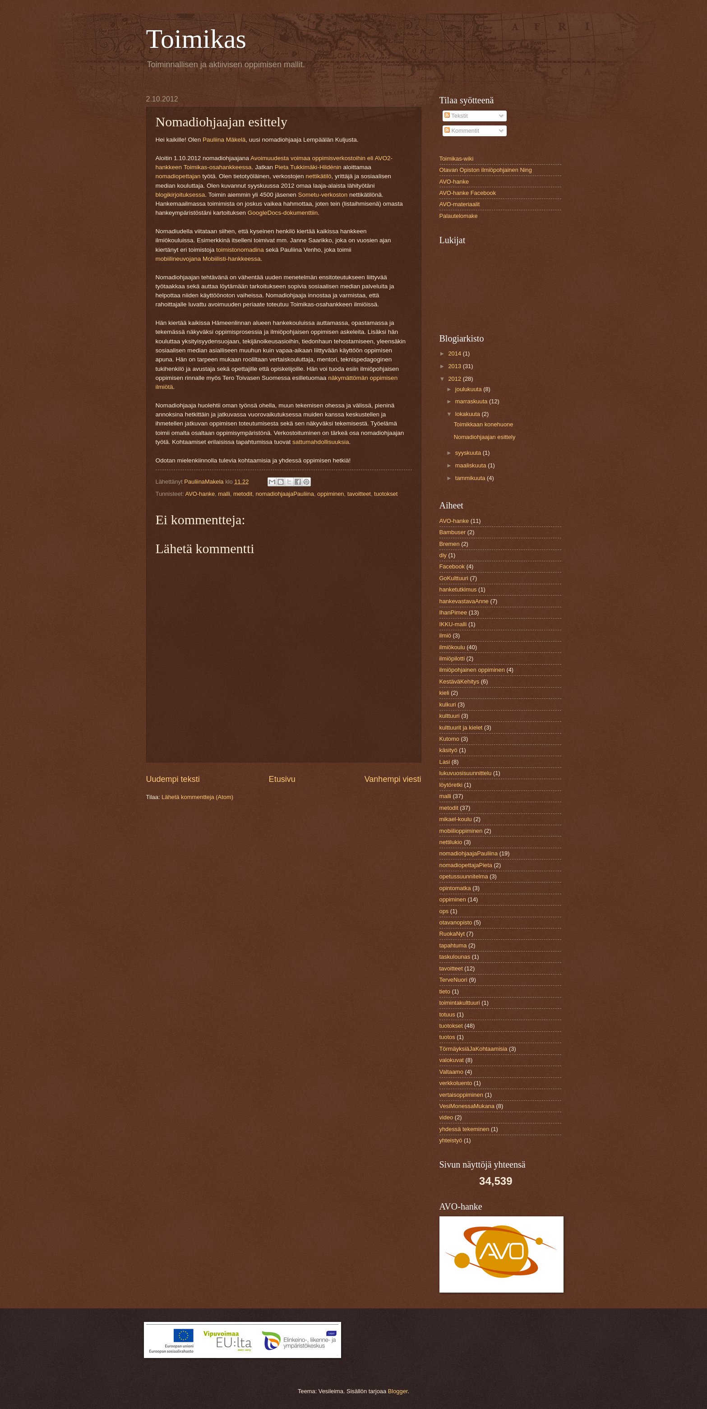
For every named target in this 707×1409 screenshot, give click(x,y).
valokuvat (451, 1060)
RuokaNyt (452, 933)
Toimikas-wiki (456, 158)
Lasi (444, 761)
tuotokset (385, 493)
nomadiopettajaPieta (465, 865)
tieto (444, 991)
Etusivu (282, 779)
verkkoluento (455, 1083)
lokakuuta (468, 414)
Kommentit (461, 130)
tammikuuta (471, 478)
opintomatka (455, 888)
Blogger (398, 1391)
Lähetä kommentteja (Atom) (197, 797)
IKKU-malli (453, 624)
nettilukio (450, 842)
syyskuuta (469, 452)
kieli (444, 692)
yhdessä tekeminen (464, 1129)
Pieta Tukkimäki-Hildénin (308, 167)
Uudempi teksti (173, 779)
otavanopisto (455, 922)
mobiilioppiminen (461, 830)
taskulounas (455, 956)
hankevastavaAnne (464, 601)
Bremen (449, 544)
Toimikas (196, 39)
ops (444, 911)
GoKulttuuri (453, 578)
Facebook (452, 566)
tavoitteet (359, 493)
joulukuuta (469, 389)
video (446, 1117)
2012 (455, 378)
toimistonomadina (240, 249)
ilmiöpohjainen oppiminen (472, 669)
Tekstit (456, 115)
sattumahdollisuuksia (320, 442)
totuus (447, 1014)
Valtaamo (451, 1071)
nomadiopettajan (178, 176)
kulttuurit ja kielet (461, 727)
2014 (455, 353)
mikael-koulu (455, 819)
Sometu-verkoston (323, 194)
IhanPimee (453, 612)
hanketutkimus (458, 589)
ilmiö (445, 635)
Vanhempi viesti (393, 779)
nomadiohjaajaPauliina (284, 493)
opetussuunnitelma (463, 876)
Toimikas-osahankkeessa (218, 167)
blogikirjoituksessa (180, 194)
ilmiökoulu (452, 647)
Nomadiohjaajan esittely (485, 437)
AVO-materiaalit (459, 204)
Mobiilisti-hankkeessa (231, 258)
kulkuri (447, 704)
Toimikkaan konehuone (483, 424)
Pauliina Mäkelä (224, 139)
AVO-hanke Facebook (467, 192)
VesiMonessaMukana (466, 1106)
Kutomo (449, 738)
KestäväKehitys (459, 681)
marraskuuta (472, 401)
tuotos (447, 1037)
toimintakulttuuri (459, 1002)
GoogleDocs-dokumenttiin (283, 212)
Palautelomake (458, 216)
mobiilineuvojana (178, 258)
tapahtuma (453, 945)
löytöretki (451, 784)
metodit (242, 493)
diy (443, 555)
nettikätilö (318, 176)
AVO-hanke (200, 493)
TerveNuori (453, 979)
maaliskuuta (471, 465)
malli (224, 493)
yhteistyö (450, 1140)
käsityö (448, 750)
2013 (455, 366)
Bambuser (452, 532)
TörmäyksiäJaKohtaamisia (473, 1048)
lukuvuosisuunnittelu (465, 773)
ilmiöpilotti (452, 658)
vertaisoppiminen (461, 1094)
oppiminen (330, 493)
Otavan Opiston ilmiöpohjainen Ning (485, 169)
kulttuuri (449, 715)
